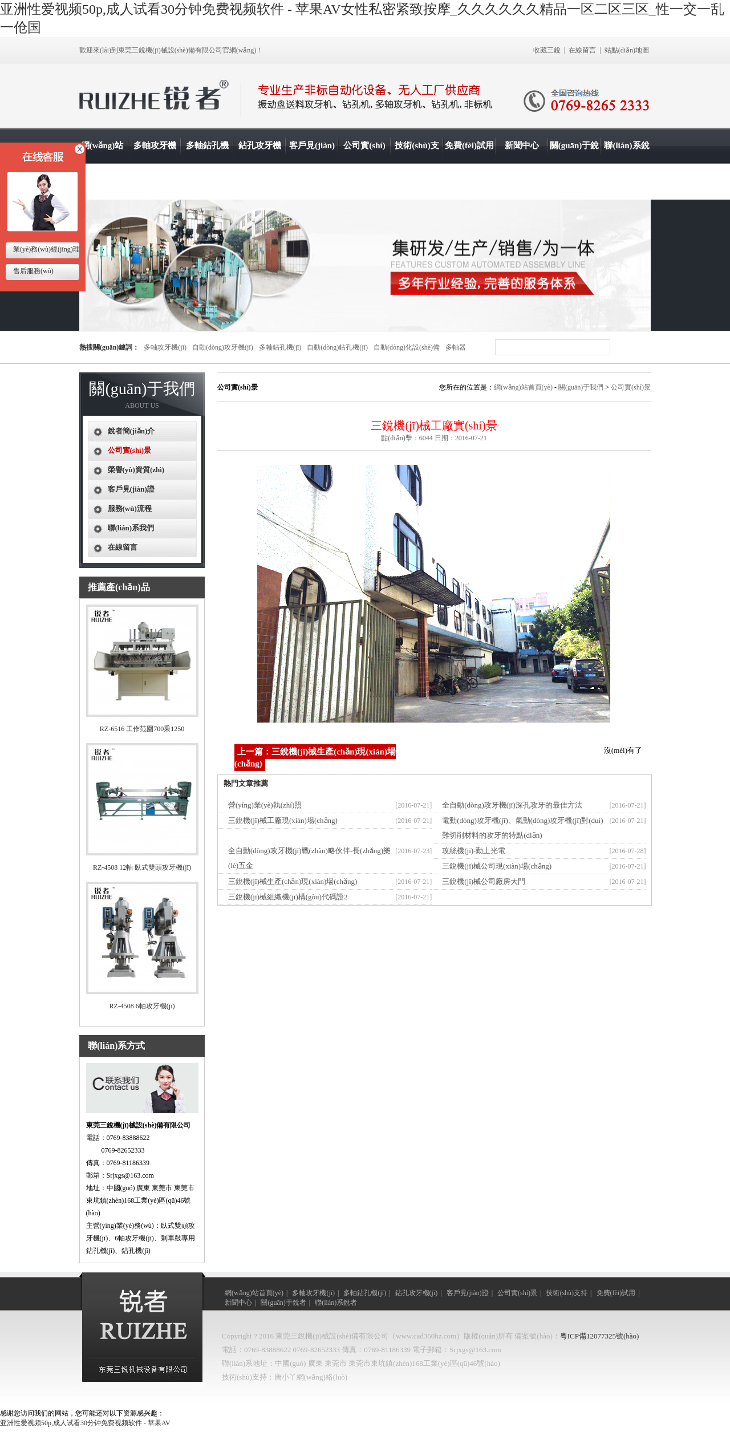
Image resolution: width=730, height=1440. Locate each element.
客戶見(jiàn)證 (312, 163)
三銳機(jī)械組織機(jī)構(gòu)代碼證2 (287, 897)
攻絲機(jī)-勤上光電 (473, 850)
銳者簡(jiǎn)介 (131, 431)
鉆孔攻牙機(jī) (259, 163)
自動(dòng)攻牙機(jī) (222, 347)
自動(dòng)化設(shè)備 (407, 347)
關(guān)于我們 (580, 387)
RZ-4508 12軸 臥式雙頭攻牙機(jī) (142, 867)
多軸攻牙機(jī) (154, 163)
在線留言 (582, 50)
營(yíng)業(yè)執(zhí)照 (265, 805)
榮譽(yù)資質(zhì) (136, 469)
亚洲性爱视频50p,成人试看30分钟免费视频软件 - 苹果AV (85, 1423)
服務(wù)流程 (130, 508)
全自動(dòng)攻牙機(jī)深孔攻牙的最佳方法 (512, 805)
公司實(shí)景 (364, 163)
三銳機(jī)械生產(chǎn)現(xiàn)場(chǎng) (292, 881)
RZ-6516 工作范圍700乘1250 (142, 729)
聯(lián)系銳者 (626, 163)
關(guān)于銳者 (574, 163)
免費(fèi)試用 (469, 145)
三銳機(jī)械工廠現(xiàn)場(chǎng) (283, 820)
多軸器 (455, 347)
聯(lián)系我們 (131, 528)
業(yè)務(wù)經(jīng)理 (45, 249)
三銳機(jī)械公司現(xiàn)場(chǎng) (496, 866)
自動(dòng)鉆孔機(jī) (337, 347)
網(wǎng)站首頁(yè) (102, 163)
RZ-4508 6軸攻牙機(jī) (142, 1006)
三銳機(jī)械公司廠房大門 (483, 881)
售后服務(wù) (32, 271)
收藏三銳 (547, 50)
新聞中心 (522, 145)
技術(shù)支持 (417, 163)
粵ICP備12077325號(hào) (599, 1336)
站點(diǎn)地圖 (627, 50)
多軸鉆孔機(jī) (207, 163)
